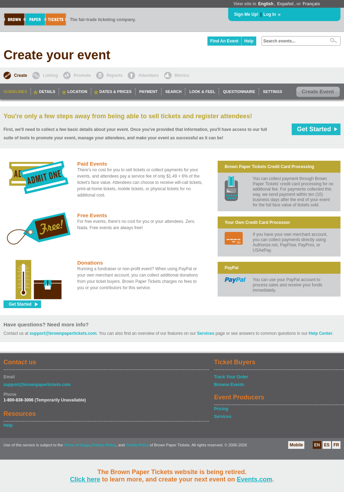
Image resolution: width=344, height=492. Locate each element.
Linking (50, 75)
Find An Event (224, 41)
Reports (115, 75)
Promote (82, 75)
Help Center (320, 333)
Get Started (314, 129)
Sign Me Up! (246, 14)
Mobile (296, 445)
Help (248, 41)
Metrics (181, 75)
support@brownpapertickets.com (63, 333)
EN (317, 445)
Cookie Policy (137, 445)
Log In (269, 14)
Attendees (148, 75)
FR (336, 445)
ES (327, 445)
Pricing (221, 408)
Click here (85, 479)
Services (205, 333)
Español (285, 3)
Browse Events (229, 384)
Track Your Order (231, 376)
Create (20, 75)
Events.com (254, 479)
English (265, 3)
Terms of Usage (77, 445)
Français (311, 3)
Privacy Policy (104, 445)
